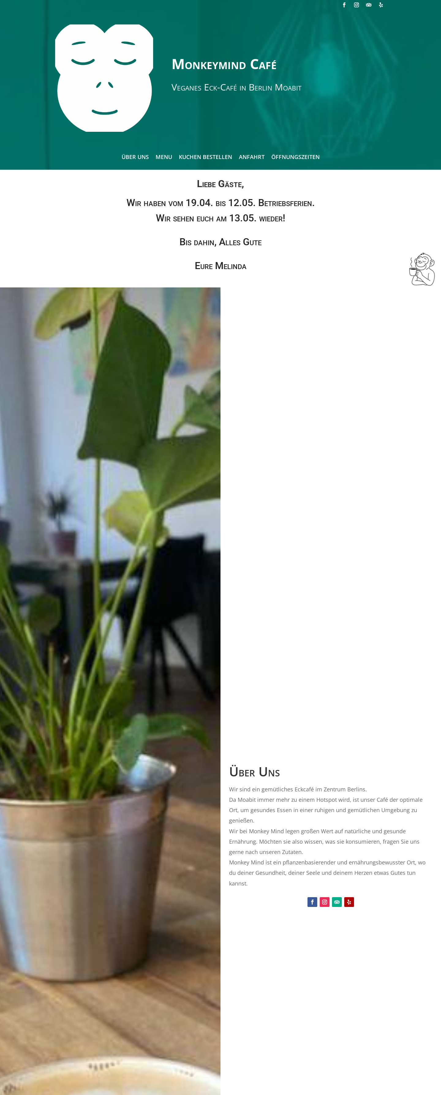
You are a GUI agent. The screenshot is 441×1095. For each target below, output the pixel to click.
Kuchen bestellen (205, 158)
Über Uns (135, 158)
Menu (164, 158)
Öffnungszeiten (295, 158)
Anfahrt (252, 158)
